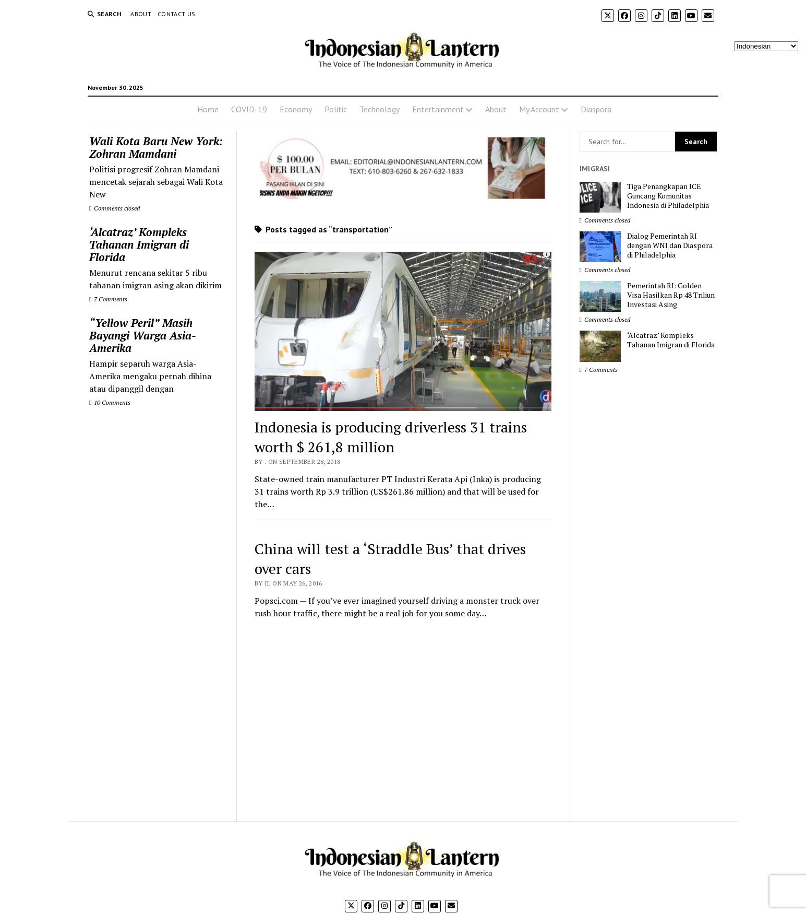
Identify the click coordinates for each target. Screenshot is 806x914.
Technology (379, 109)
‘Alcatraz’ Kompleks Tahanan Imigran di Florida (139, 244)
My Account (539, 109)
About (140, 14)
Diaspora (596, 109)
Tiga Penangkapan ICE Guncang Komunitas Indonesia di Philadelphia (668, 196)
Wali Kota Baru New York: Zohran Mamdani (156, 147)
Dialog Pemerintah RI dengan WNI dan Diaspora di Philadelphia (670, 245)
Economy (296, 109)
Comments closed (114, 208)
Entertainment (438, 109)
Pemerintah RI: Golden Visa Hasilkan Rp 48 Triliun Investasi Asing (671, 295)
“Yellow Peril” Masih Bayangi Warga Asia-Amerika (142, 335)
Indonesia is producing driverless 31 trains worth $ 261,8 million (391, 436)
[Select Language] (766, 46)
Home (208, 109)
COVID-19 (249, 109)
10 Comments (109, 402)
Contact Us (177, 14)
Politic (335, 109)
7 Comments (108, 299)
